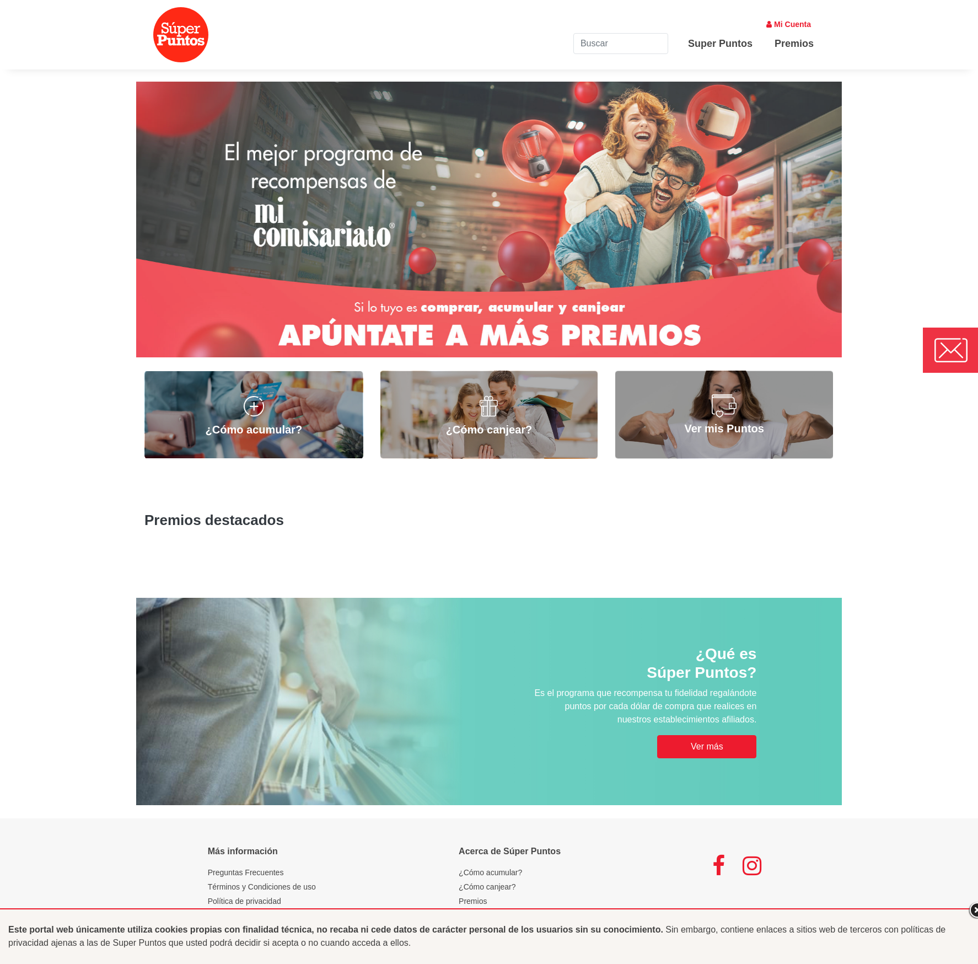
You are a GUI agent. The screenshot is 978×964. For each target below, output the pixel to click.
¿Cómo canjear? (487, 886)
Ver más (707, 746)
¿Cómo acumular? (490, 872)
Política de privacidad (244, 901)
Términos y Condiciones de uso (262, 886)
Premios (794, 43)
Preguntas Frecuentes (246, 872)
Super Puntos (720, 43)
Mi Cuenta (788, 24)
